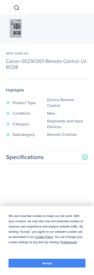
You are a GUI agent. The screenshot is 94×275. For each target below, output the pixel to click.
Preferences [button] (69, 242)
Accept (47, 263)
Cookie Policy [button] (44, 237)
